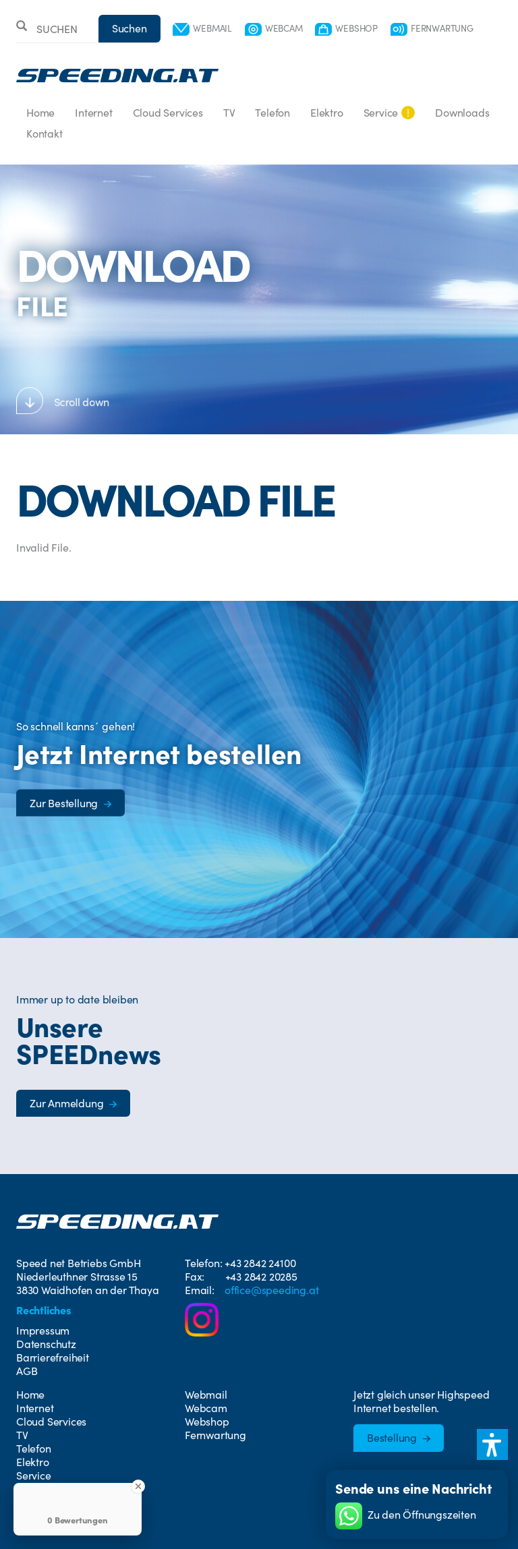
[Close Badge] (138, 1486)
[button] (492, 1444)
